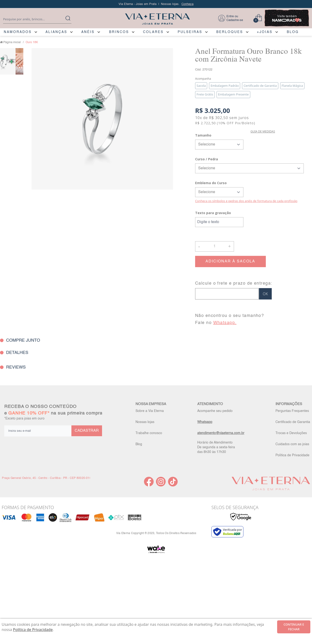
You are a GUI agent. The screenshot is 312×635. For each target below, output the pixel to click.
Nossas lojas (144, 422)
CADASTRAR (87, 431)
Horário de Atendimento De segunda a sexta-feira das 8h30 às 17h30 (216, 447)
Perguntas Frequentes (292, 411)
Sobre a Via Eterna (149, 411)
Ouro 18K (32, 42)
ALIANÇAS (56, 32)
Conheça (187, 4)
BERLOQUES (229, 32)
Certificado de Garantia (292, 422)
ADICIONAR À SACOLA (230, 261)
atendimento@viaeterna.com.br (220, 433)
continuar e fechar (293, 626)
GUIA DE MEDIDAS (262, 131)
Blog (138, 444)
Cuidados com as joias (292, 444)
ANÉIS (87, 32)
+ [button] (229, 246)
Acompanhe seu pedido (215, 411)
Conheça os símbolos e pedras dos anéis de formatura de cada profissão (246, 201)
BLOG (293, 32)
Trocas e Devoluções (291, 433)
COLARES (153, 32)
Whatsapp (204, 422)
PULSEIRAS (190, 32)
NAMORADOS (18, 32)
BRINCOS (119, 32)
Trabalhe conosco (148, 433)
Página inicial (12, 42)
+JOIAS (264, 32)
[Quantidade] (214, 246)
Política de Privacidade (292, 455)
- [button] (199, 246)
